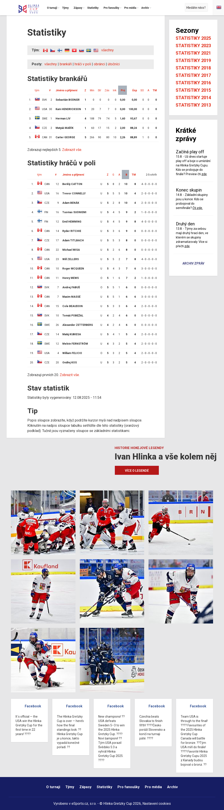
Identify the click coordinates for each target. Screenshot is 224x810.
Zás (107, 90)
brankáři (66, 64)
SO (142, 90)
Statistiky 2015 (193, 90)
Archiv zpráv (193, 263)
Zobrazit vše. (72, 150)
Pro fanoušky (128, 787)
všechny (107, 50)
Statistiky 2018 (193, 68)
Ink (114, 90)
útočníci (114, 64)
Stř (99, 90)
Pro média (153, 787)
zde (204, 174)
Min (92, 90)
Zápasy (85, 787)
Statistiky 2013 (193, 105)
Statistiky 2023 (193, 45)
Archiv (172, 787)
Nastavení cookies (156, 803)
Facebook (33, 706)
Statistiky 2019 (193, 60)
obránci (99, 64)
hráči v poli (83, 64)
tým (37, 90)
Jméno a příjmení (66, 90)
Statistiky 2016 (193, 82)
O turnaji (53, 787)
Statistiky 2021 (193, 53)
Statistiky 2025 (193, 38)
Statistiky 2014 (193, 97)
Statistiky (104, 787)
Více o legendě (137, 470)
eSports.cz (80, 803)
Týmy (69, 787)
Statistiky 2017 (193, 75)
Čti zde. (197, 208)
